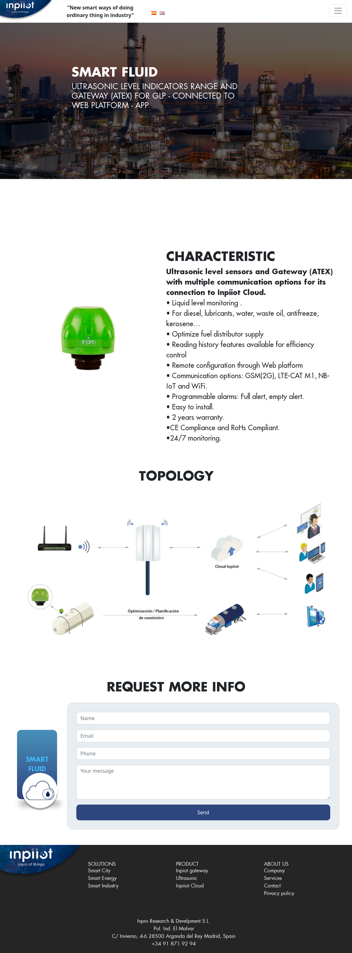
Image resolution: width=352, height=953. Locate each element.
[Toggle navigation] (338, 10)
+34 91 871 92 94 (174, 942)
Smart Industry (103, 884)
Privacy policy (279, 892)
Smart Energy (102, 877)
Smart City (99, 869)
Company (274, 869)
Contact (272, 884)
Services (273, 877)
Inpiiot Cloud (190, 884)
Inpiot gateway (192, 869)
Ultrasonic (186, 877)
